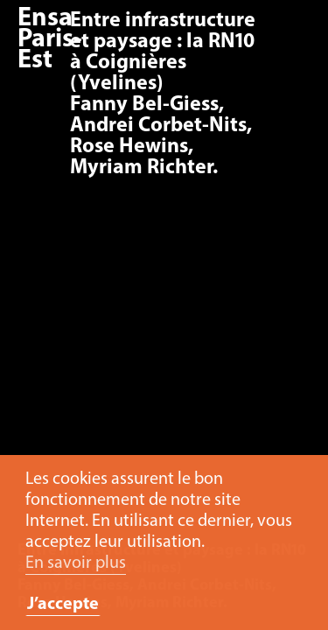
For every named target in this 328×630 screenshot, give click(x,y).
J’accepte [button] (63, 604)
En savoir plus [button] (75, 563)
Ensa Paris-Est (49, 39)
